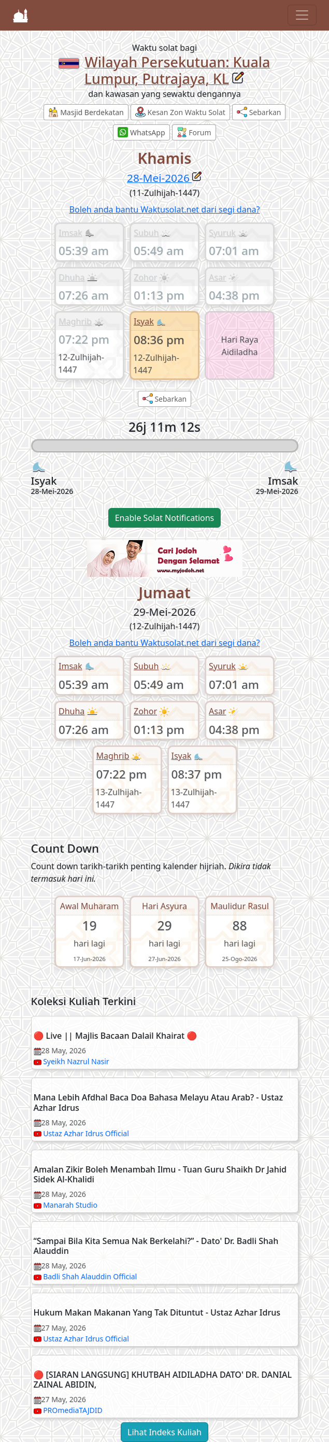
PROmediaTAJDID (73, 1410)
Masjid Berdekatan (86, 112)
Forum (194, 132)
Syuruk (222, 232)
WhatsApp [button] (141, 132)
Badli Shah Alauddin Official (90, 1276)
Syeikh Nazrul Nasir (76, 1061)
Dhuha (71, 277)
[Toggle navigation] (302, 15)
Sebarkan (259, 112)
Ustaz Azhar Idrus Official (86, 1133)
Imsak (70, 232)
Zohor (145, 277)
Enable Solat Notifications (164, 518)
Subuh (146, 232)
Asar (217, 277)
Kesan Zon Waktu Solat (180, 112)
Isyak (144, 321)
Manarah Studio (70, 1205)
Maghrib (75, 321)
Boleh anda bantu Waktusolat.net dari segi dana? (164, 209)
